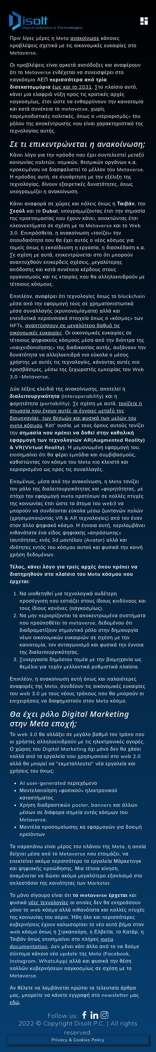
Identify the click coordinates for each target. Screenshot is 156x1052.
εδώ (15, 1002)
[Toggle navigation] (142, 21)
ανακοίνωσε (84, 38)
